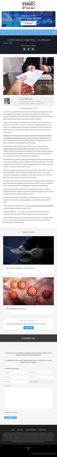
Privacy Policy (42, 429)
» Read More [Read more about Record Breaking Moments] (8, 312)
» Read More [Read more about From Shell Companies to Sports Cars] (8, 272)
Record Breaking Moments (16, 308)
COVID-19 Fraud (25, 45)
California (33, 45)
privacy (15, 412)
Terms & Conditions (31, 429)
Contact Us (20, 429)
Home (12, 429)
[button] (54, 32)
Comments (7, 385)
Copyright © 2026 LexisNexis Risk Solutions (44, 453)
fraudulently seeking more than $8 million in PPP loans (18, 149)
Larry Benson (26, 98)
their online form (26, 200)
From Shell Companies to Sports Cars (20, 268)
